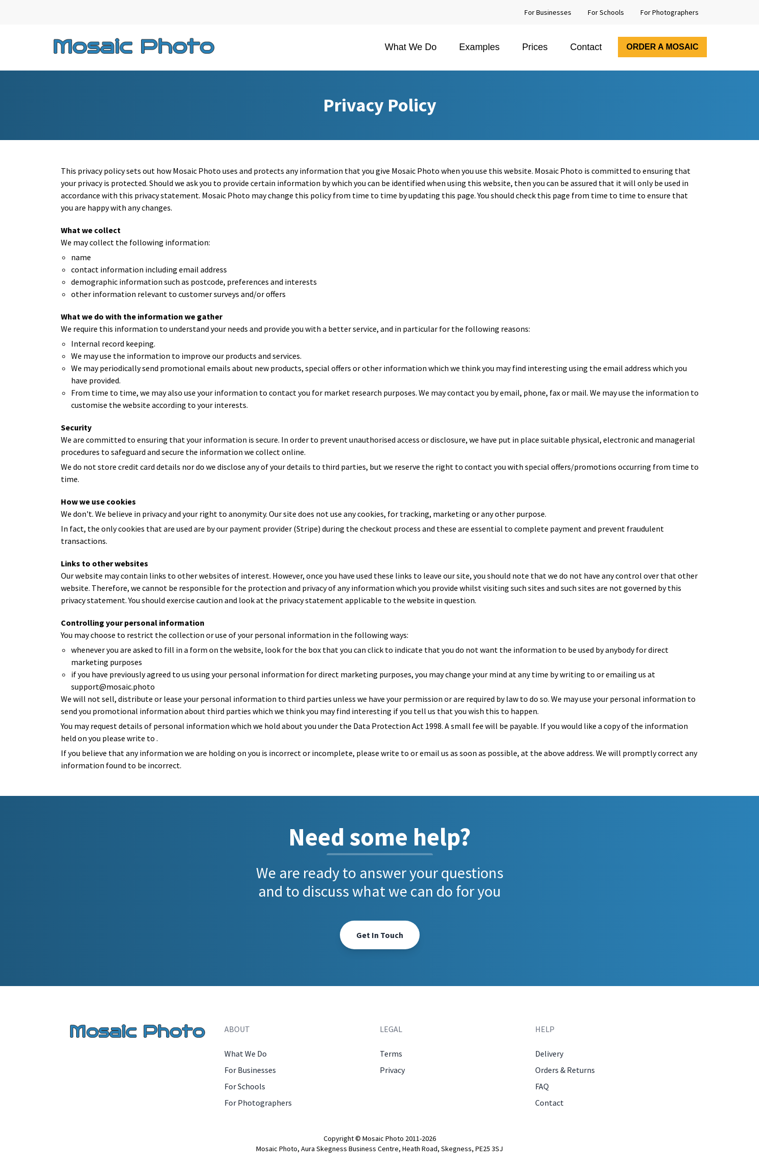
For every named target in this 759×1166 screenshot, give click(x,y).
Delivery (549, 1053)
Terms (391, 1053)
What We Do (411, 47)
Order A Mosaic (662, 46)
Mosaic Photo (133, 47)
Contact (586, 47)
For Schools (606, 12)
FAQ (542, 1086)
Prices (534, 47)
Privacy (392, 1070)
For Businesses (547, 12)
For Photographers (669, 12)
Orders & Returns (565, 1070)
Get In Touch (379, 935)
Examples (479, 47)
